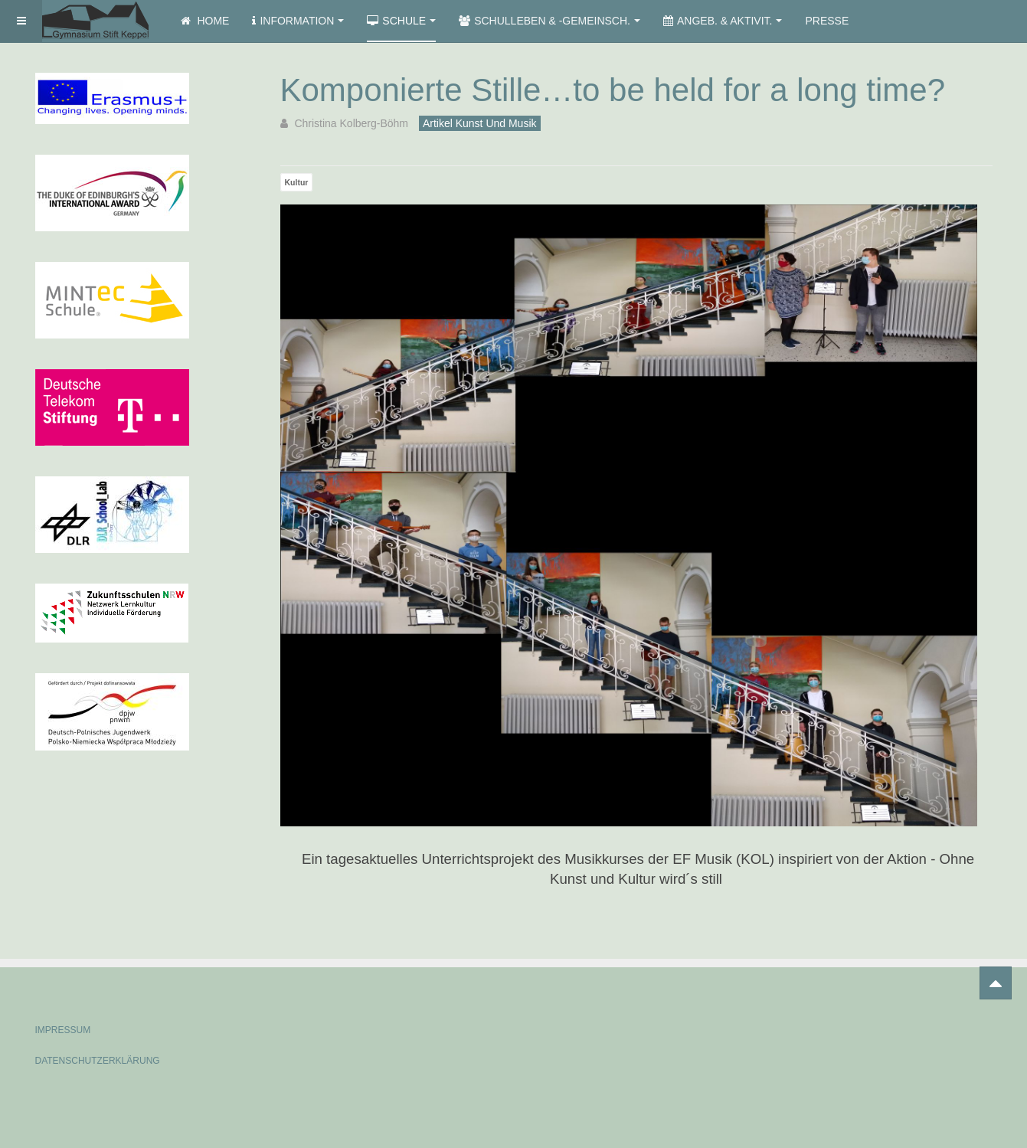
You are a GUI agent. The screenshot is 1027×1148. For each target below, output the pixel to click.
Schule (401, 21)
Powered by (922, 1017)
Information (298, 21)
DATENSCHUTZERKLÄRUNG (97, 1060)
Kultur (297, 182)
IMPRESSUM (63, 1030)
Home (205, 21)
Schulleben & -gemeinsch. (549, 21)
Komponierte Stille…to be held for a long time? (613, 90)
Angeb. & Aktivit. (722, 21)
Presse (827, 21)
